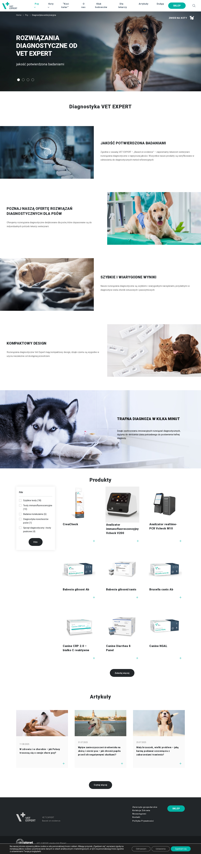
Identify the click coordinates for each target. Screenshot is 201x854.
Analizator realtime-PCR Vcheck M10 (163, 526)
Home (18, 15)
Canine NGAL (158, 646)
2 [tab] (23, 79)
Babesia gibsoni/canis (121, 589)
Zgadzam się (180, 849)
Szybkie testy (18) (32, 500)
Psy (26, 15)
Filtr (36, 542)
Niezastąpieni (139, 814)
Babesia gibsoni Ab (76, 589)
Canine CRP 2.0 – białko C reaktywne (76, 648)
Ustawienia (161, 849)
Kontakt (136, 817)
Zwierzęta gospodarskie (144, 807)
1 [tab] (18, 79)
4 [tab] (32, 79)
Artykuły (143, 4)
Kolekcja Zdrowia (141, 810)
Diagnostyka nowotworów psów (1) (35, 521)
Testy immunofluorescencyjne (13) (37, 507)
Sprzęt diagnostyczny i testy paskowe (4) (37, 529)
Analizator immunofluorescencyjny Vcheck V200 (122, 529)
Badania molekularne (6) (34, 514)
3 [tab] (28, 79)
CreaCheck (70, 524)
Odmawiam (141, 849)
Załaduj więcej (122, 673)
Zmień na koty (181, 18)
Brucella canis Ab (161, 589)
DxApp (160, 4)
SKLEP (177, 5)
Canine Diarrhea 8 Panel (118, 648)
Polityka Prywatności (143, 821)
